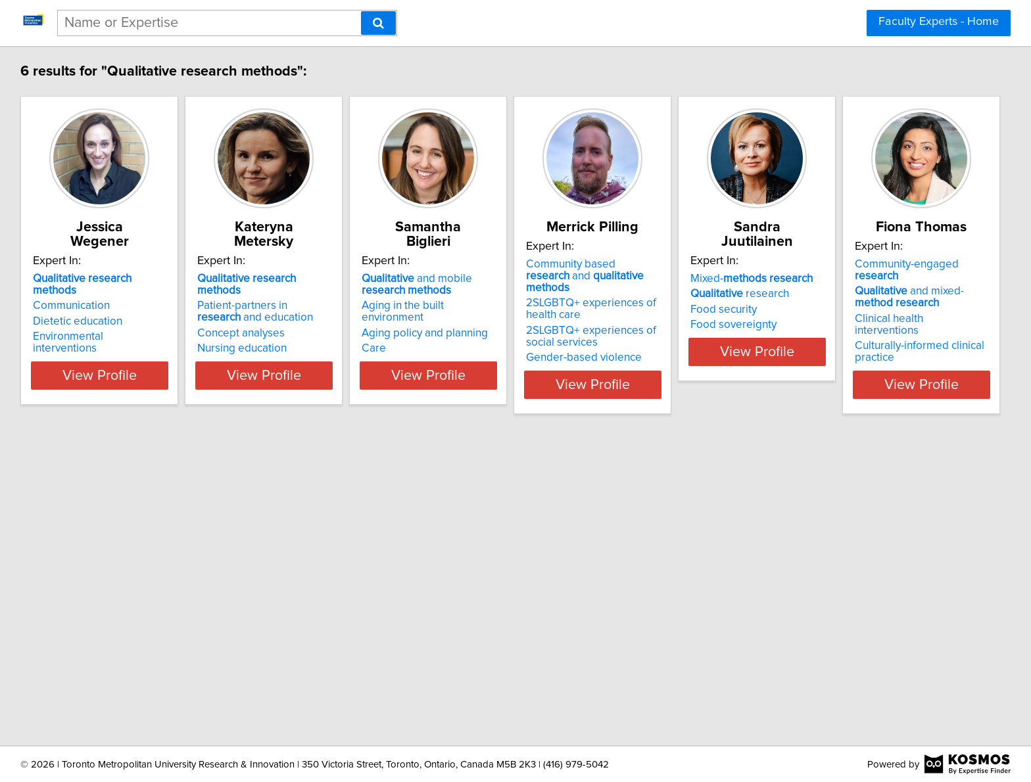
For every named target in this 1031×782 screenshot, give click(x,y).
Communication (73, 279)
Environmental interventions (103, 310)
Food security (857, 295)
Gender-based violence (684, 346)
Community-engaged (110, 577)
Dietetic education (79, 295)
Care (441, 322)
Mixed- (885, 264)
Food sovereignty (867, 310)
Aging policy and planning (492, 307)
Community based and (705, 270)
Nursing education (277, 322)
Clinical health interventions (102, 620)
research (873, 279)
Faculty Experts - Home (938, 22)
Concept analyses (276, 307)
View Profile (118, 372)
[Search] (378, 23)
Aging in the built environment (502, 291)
